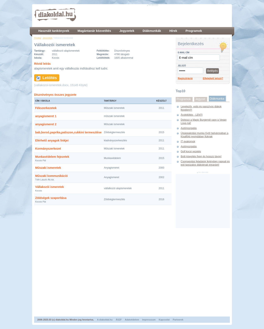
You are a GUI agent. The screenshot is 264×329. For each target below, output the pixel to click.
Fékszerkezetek (46, 108)
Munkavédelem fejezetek (52, 156)
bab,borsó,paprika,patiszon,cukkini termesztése (68, 132)
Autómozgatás (189, 128)
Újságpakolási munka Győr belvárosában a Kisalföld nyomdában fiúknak (204, 135)
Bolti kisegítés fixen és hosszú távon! (201, 156)
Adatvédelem (132, 319)
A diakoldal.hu (105, 319)
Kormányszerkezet (48, 148)
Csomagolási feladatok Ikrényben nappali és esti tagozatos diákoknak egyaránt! (205, 163)
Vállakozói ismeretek (49, 187)
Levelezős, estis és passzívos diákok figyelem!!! (201, 108)
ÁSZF (119, 319)
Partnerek (178, 319)
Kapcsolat (164, 319)
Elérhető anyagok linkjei (51, 140)
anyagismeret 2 (45, 124)
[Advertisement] (154, 15)
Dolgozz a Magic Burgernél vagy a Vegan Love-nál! (204, 121)
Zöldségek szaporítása (50, 198)
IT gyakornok (188, 141)
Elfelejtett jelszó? (213, 78)
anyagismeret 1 (45, 116)
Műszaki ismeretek (48, 167)
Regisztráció (185, 78)
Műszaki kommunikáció (51, 176)
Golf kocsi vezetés (191, 151)
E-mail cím (183, 52)
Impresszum (149, 319)
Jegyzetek (47, 38)
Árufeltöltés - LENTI (192, 114)
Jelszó (182, 66)
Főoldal (37, 38)
